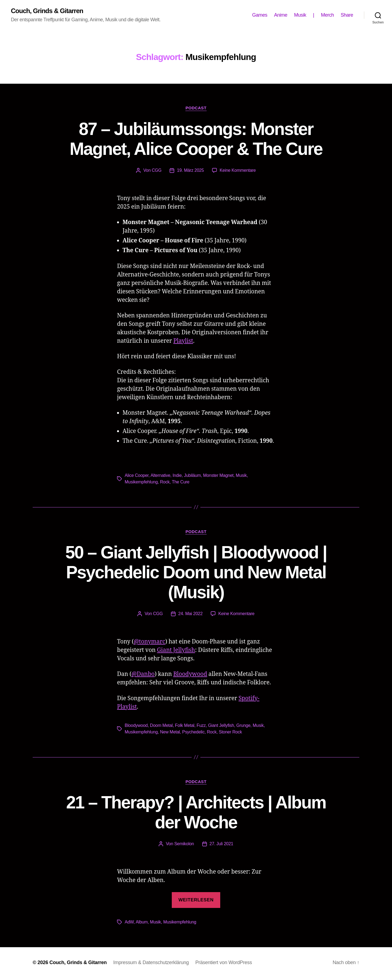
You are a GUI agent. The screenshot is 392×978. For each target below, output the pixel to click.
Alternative (160, 475)
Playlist (183, 341)
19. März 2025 (190, 170)
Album (142, 922)
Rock (165, 482)
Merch (327, 15)
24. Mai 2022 (190, 613)
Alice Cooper (136, 475)
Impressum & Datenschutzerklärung (151, 962)
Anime (280, 15)
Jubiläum (192, 475)
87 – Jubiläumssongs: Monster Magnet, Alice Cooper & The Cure (196, 139)
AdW (129, 922)
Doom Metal (161, 725)
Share (347, 15)
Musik (300, 15)
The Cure (180, 482)
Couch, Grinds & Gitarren (47, 11)
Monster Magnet (218, 475)
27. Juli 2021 (221, 843)
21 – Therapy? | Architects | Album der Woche (196, 812)
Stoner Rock (230, 732)
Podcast (195, 108)
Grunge (243, 725)
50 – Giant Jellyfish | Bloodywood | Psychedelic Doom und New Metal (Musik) (196, 572)
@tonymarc (149, 641)
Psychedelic (193, 732)
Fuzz (201, 725)
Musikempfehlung (141, 482)
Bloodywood (190, 674)
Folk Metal (184, 725)
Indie (177, 475)
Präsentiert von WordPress (223, 962)
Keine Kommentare (238, 170)
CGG (156, 170)
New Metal (170, 732)
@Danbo (143, 674)
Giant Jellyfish (176, 650)
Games (259, 15)
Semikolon (184, 843)
